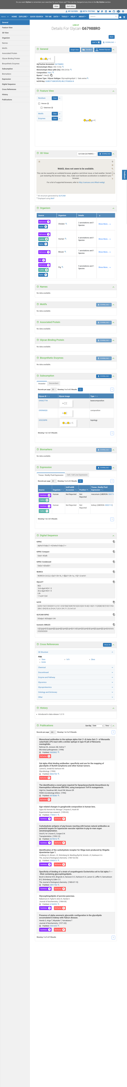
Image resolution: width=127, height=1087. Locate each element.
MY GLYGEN (71, 11)
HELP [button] (73, 17)
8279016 (53, 838)
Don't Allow (71, 6)
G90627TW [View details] (43, 400)
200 (52, 731)
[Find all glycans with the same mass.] (63, 66)
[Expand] (105, 224)
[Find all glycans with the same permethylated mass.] (71, 69)
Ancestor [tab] (41, 383)
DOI (42, 260)
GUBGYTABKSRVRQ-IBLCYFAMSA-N (59, 81)
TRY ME (48, 17)
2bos (93, 658)
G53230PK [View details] (43, 419)
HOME (14, 17)
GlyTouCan (45, 755)
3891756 (53, 884)
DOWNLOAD (108, 42)
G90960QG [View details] (43, 410)
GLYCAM (62, 195)
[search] (102, 16)
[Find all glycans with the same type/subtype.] (87, 78)
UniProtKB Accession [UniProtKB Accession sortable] (72, 487)
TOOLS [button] (64, 17)
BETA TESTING (87, 11)
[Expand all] (99, 215)
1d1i (68, 658)
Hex (49, 72)
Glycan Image (64, 395)
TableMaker (45, 494)
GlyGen (43, 226)
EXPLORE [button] (23, 17)
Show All (107, 644)
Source (41, 489)
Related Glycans (103, 49)
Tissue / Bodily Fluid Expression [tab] (50, 474)
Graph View (75, 49)
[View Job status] (120, 17)
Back (111, 37)
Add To (96, 42)
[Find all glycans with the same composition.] (53, 72)
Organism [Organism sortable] (58, 489)
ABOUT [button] (82, 17)
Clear (55, 98)
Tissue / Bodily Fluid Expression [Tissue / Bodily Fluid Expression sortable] (99, 487)
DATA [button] (56, 17)
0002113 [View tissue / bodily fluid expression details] (108, 504)
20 (53, 389)
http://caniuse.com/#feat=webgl (92, 182)
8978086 (53, 795)
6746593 (53, 903)
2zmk (43, 661)
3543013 (53, 860)
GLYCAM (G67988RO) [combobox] (86, 154)
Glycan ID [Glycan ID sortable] (44, 395)
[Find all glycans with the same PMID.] (58, 751)
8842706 (53, 773)
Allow (56, 6)
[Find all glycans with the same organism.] (66, 223)
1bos (43, 658)
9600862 (53, 751)
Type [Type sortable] (94, 395)
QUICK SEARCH (36, 17)
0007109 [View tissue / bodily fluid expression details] (111, 493)
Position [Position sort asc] (84, 489)
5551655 (53, 925)
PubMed (43, 239)
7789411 (53, 814)
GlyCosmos (44, 221)
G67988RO (59, 64)
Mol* (52, 198)
